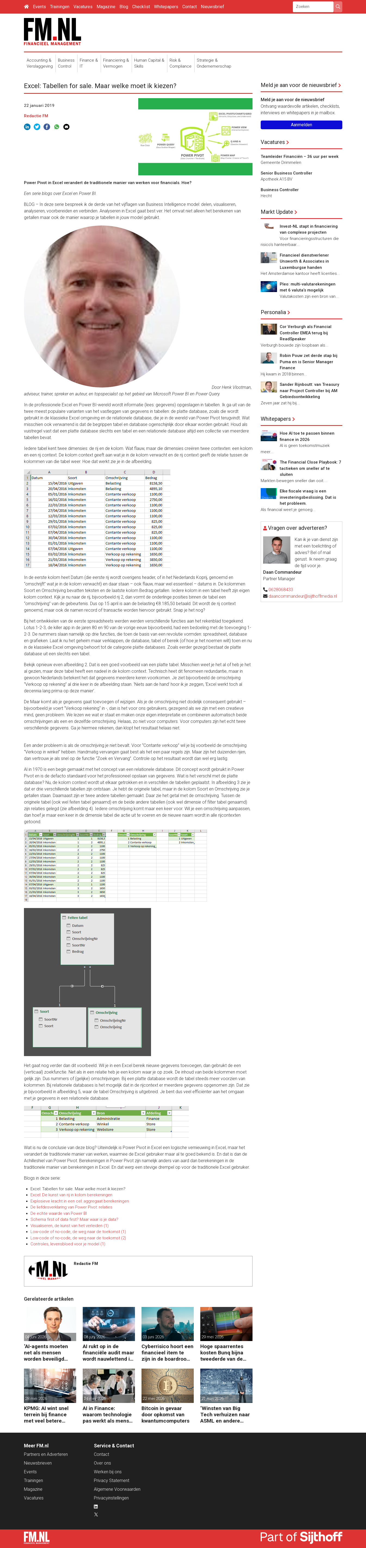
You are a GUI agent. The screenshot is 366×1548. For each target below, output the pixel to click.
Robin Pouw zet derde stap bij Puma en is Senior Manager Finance (308, 361)
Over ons (102, 1463)
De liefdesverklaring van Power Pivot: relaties (71, 1207)
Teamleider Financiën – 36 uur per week (300, 156)
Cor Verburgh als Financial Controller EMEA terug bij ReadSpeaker (305, 332)
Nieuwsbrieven (38, 1463)
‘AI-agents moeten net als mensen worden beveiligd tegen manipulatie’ (46, 1352)
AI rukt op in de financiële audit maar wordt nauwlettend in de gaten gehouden (108, 1352)
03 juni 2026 (94, 1336)
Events (39, 6)
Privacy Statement (111, 1480)
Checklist (141, 6)
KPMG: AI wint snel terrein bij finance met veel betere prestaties (46, 1414)
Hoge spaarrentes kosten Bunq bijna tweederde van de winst (221, 1352)
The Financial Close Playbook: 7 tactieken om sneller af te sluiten (310, 468)
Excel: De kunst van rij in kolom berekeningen (71, 1194)
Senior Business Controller (286, 173)
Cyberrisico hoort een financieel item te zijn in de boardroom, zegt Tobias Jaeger (167, 1352)
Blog (123, 6)
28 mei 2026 (36, 1398)
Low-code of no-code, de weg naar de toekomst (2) (78, 1238)
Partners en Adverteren (46, 1454)
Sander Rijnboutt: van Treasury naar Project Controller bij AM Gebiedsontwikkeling (309, 390)
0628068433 (281, 589)
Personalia (273, 312)
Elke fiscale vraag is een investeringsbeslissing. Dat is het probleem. (308, 497)
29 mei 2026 (212, 1336)
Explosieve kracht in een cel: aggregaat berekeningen (79, 1201)
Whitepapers (166, 6)
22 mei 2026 (154, 1398)
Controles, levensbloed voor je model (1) (67, 1244)
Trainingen (59, 6)
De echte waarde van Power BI (58, 1213)
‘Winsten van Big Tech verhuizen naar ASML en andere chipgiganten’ (225, 1414)
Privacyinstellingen (111, 1498)
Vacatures (83, 6)
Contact (189, 6)
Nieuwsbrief (212, 6)
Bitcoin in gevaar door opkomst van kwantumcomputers (165, 1414)
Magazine (106, 6)
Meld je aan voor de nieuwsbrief (299, 85)
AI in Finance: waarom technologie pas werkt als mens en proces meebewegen (107, 1414)
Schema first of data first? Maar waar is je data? (74, 1219)
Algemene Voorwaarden (117, 1489)
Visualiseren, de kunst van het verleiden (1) (69, 1225)
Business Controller (280, 189)
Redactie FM (36, 115)
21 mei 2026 (212, 1398)
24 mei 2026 (95, 1398)
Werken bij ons (108, 1471)
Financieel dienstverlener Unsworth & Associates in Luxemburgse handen (304, 261)
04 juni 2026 (35, 1336)
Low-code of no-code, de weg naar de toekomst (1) (78, 1231)
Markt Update (277, 212)
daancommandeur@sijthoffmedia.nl (303, 596)
